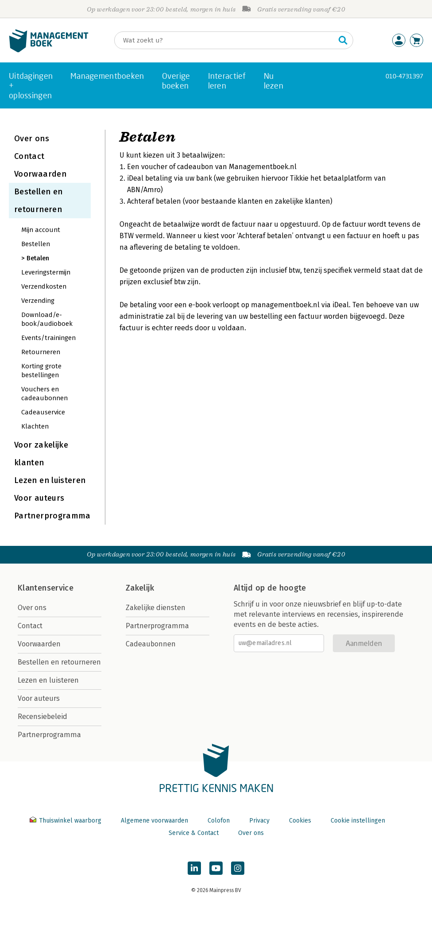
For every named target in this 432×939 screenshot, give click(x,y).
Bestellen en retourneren (59, 662)
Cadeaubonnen (151, 644)
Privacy (259, 820)
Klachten (35, 426)
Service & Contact (194, 833)
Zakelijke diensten (155, 607)
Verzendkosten (43, 286)
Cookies (300, 820)
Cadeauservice (43, 412)
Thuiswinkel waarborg (66, 820)
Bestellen (35, 244)
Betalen (38, 258)
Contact (29, 156)
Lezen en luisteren (49, 480)
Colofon (219, 820)
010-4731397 (404, 76)
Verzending (37, 301)
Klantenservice (45, 588)
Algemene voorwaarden (154, 820)
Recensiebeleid (42, 716)
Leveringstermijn (45, 272)
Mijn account (40, 230)
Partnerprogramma (52, 516)
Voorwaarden (40, 174)
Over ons (31, 138)
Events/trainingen (48, 338)
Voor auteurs (39, 498)
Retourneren (40, 352)
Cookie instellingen (358, 820)
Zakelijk (140, 588)
